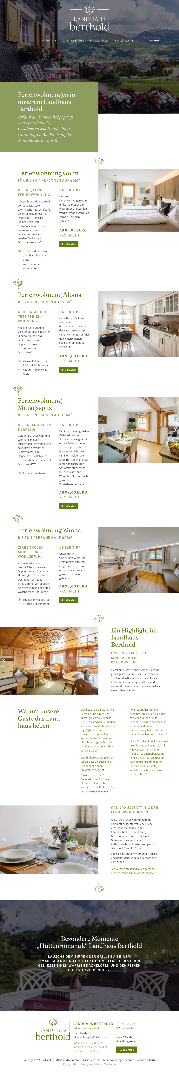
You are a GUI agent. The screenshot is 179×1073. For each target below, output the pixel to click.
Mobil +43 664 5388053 (87, 1043)
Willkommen (49, 40)
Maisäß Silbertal (99, 40)
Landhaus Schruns (74, 40)
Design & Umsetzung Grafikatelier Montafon (89, 1064)
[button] (102, 200)
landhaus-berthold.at (86, 1051)
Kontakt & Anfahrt (126, 40)
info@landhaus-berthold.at (90, 1047)
